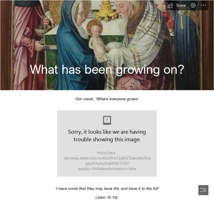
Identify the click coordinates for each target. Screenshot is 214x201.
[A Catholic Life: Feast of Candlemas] (107, 45)
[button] (177, 5)
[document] (107, 100)
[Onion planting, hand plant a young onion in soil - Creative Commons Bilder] (107, 143)
